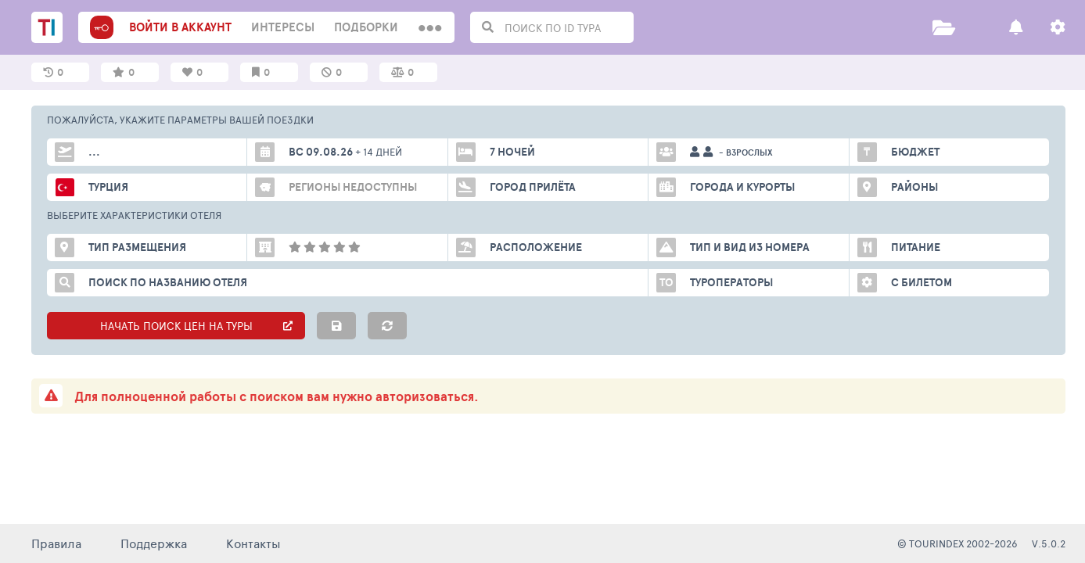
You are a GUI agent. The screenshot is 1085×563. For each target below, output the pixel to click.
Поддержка (153, 543)
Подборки (366, 27)
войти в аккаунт (180, 27)
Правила (56, 543)
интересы (282, 27)
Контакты (253, 543)
